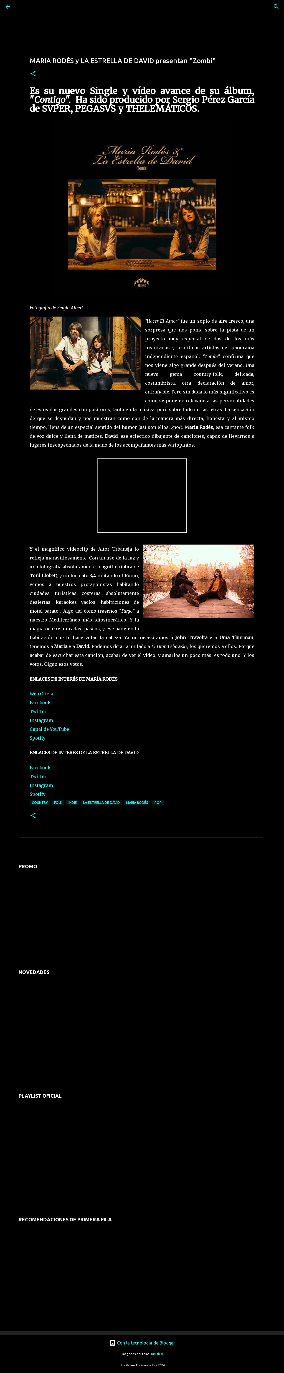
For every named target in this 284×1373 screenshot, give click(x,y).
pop (158, 802)
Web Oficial (42, 693)
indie (73, 802)
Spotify (37, 738)
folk (58, 802)
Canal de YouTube (49, 729)
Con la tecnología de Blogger (142, 1342)
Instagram (41, 720)
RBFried (157, 1354)
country (40, 802)
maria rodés (137, 802)
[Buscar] (23, 6)
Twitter (38, 711)
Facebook (40, 702)
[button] (33, 74)
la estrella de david (101, 802)
